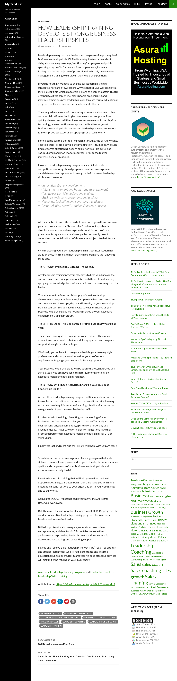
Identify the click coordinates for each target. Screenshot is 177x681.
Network (148, 4)
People (8, 180)
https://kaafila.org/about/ (144, 250)
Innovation (10, 127)
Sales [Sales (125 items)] (136, 564)
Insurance (9, 131)
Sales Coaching (12, 208)
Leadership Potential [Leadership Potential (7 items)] (154, 557)
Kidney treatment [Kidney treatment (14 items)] (158, 540)
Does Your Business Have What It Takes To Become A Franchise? (149, 420)
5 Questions (10, 25)
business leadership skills (78, 613)
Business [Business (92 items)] (139, 495)
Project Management (14, 184)
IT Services (10, 144)
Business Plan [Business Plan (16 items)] (148, 519)
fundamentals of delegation (99, 618)
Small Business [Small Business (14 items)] (158, 587)
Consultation (123, 4)
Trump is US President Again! (146, 299)
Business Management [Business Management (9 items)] (141, 516)
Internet (9, 135)
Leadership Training (51, 626)
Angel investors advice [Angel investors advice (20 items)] (145, 488)
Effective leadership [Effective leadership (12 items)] (158, 527)
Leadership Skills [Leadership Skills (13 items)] (139, 559)
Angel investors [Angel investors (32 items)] (154, 484)
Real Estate (10, 191)
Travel (8, 232)
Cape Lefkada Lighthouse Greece (148, 333)
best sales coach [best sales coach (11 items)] (153, 491)
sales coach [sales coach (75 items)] (152, 564)
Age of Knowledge (51, 613)
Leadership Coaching (74, 622)
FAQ (7, 111)
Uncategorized (12, 236)
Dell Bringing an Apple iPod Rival (78, 642)
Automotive (10, 44)
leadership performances (103, 622)
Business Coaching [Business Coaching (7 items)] (157, 508)
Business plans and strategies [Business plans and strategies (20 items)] (149, 521)
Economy (9, 99)
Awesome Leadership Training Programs (61, 571)
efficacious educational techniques (60, 618)
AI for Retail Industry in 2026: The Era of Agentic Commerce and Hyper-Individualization (151, 284)
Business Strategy (13, 71)
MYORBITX (66, 46)
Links (136, 4)
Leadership (44, 21)
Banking (8, 48)
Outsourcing (11, 176)
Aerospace (10, 33)
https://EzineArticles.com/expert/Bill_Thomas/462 (85, 584)
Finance (8, 115)
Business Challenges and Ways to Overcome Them (148, 411)
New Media (10, 168)
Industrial (9, 123)
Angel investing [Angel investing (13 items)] (139, 480)
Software (9, 212)
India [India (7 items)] (139, 534)
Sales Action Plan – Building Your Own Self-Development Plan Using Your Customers (78, 656)
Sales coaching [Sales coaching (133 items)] (146, 570)
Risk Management (13, 200)
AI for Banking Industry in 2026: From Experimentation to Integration (150, 274)
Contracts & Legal (13, 91)
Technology (10, 224)
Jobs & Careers (12, 148)
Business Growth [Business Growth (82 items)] (147, 511)
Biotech (8, 52)
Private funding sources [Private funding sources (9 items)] (160, 559)
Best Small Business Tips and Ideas (149, 388)
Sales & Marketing (13, 204)
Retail (7, 195)
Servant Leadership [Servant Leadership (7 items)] (157, 584)
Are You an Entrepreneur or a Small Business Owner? (149, 396)
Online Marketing (13, 172)
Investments (11, 140)
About (97, 4)
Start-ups (9, 220)
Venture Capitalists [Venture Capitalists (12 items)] (157, 593)
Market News (11, 156)
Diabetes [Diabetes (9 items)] (143, 527)
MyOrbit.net (14, 4)
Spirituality (10, 216)
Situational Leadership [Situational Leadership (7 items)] (140, 587)
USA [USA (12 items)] (144, 593)
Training (8, 228)
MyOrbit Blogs (11, 164)
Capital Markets (12, 78)
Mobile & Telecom (13, 160)
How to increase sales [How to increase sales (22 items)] (144, 530)
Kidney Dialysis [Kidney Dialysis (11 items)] (148, 533)
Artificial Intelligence (14, 37)
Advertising (10, 29)
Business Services (13, 67)
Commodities (11, 83)
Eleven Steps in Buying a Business (149, 427)
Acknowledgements (141, 293)
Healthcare (10, 119)
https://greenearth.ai (148, 177)
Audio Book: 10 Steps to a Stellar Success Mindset (148, 325)
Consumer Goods (13, 87)
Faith (7, 107)
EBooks (8, 95)
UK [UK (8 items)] (140, 594)
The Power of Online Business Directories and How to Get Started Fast (150, 369)
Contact (162, 4)
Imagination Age (49, 622)
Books (108, 4)
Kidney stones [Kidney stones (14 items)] (149, 537)
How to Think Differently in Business (150, 403)
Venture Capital (12, 240)
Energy (8, 103)
